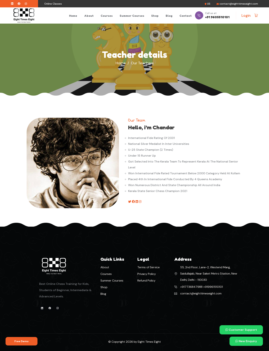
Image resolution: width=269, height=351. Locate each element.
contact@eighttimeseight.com (239, 3)
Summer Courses (132, 16)
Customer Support (241, 330)
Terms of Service (148, 267)
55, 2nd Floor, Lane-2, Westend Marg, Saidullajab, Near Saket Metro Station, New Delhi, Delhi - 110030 (208, 273)
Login (246, 15)
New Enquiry (246, 341)
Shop (155, 16)
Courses (107, 16)
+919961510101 (213, 287)
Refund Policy (146, 280)
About (89, 16)
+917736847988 (191, 287)
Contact (185, 16)
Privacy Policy (146, 274)
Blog (169, 16)
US (208, 3)
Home (73, 16)
